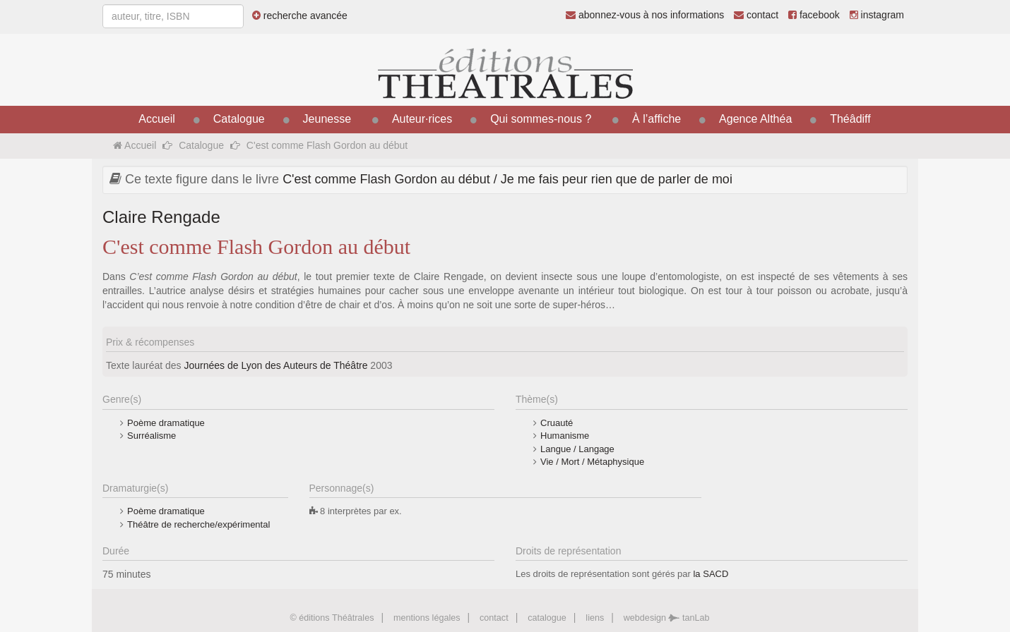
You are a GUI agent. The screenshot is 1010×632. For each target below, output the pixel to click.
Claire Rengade (161, 216)
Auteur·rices (422, 119)
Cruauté (556, 423)
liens (595, 618)
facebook (814, 14)
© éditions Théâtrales (332, 618)
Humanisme (564, 435)
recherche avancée (299, 15)
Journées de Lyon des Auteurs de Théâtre (276, 365)
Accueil (156, 119)
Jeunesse (327, 119)
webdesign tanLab (667, 618)
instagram (877, 14)
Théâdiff (850, 119)
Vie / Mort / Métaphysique (592, 461)
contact (756, 14)
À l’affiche (656, 119)
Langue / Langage (577, 449)
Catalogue (239, 119)
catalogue (547, 618)
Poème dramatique (166, 423)
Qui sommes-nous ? (540, 119)
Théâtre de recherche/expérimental (198, 524)
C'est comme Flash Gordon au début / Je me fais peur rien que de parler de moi (507, 179)
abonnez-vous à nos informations (645, 14)
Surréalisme (151, 435)
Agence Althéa (755, 119)
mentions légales (427, 618)
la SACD (710, 574)
